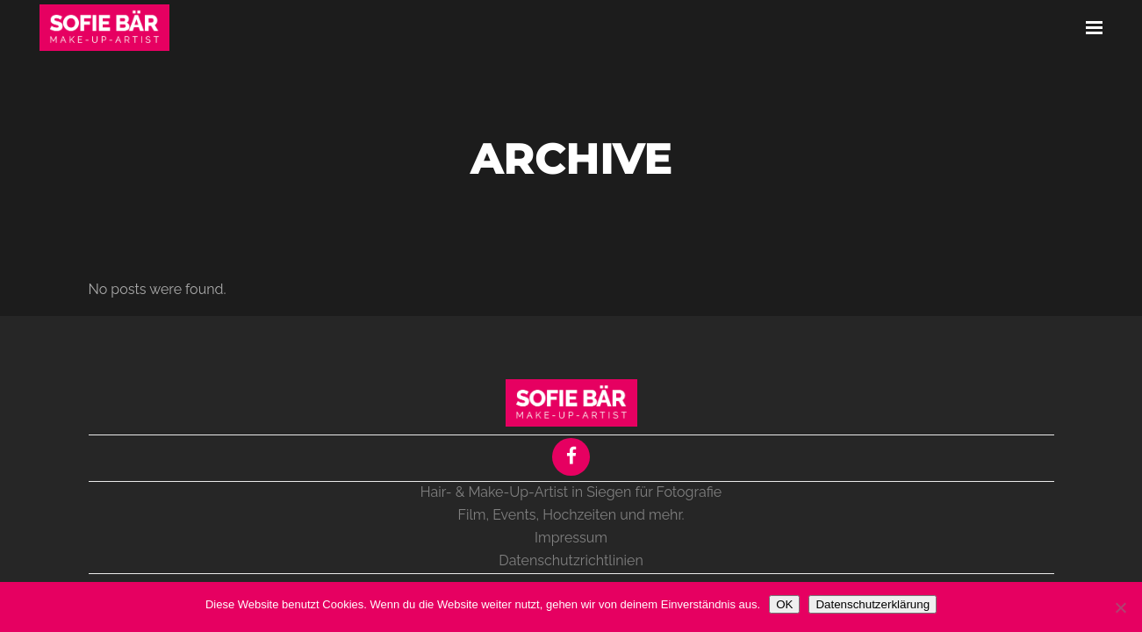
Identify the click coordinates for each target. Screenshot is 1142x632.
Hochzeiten (579, 514)
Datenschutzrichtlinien (571, 560)
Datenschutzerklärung (872, 604)
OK (784, 604)
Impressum (571, 537)
